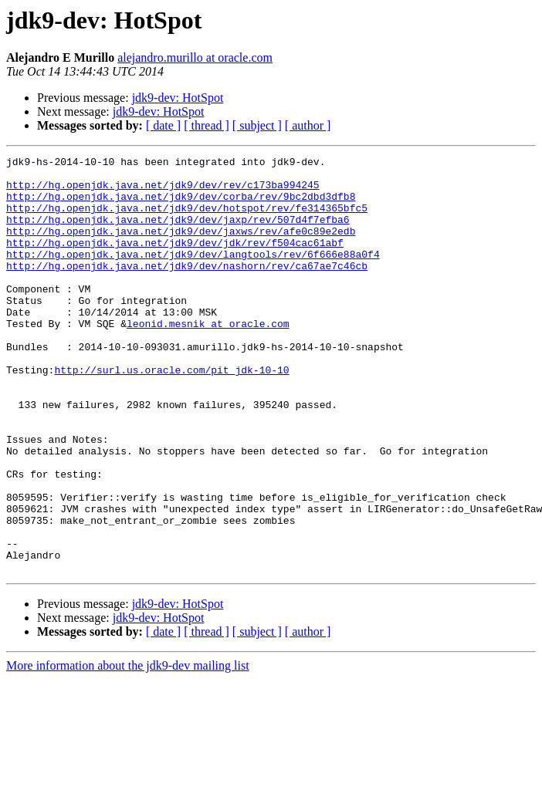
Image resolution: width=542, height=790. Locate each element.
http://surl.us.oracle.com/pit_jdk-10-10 (171, 413)
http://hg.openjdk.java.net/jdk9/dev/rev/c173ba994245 (163, 191)
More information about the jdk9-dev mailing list (127, 748)
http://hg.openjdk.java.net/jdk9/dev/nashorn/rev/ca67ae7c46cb (187, 288)
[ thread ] (206, 125)
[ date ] (163, 125)
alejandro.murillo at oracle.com (195, 57)
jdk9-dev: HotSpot (178, 97)
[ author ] (308, 125)
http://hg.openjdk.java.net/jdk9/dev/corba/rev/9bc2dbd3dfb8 (180, 205)
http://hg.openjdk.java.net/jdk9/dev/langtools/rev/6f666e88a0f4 (193, 275)
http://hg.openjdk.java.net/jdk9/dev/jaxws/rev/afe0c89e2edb (180, 247)
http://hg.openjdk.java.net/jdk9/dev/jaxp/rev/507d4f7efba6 (178, 233)
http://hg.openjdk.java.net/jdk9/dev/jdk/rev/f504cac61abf (175, 261)
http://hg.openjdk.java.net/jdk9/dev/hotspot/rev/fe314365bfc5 (187, 219)
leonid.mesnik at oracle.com (208, 358)
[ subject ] (257, 125)
